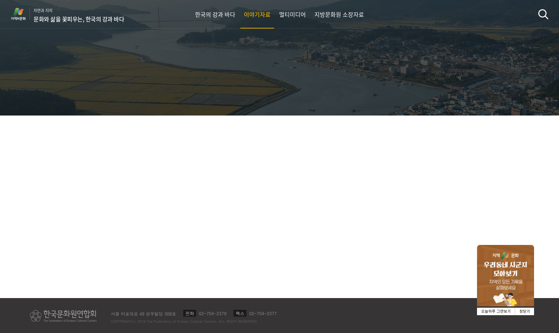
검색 (543, 14)
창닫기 (524, 311)
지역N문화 (22, 13)
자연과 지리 (79, 15)
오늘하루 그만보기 (496, 311)
